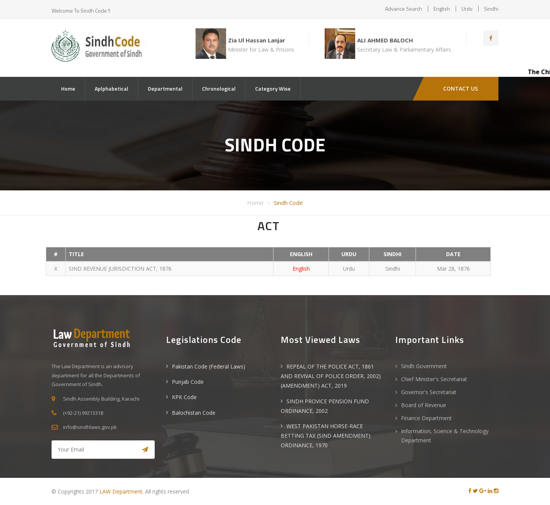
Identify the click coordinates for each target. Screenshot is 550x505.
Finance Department (426, 418)
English (442, 9)
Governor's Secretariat (428, 392)
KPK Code (184, 397)
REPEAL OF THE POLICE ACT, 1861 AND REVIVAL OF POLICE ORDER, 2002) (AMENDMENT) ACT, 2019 (331, 376)
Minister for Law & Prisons (261, 49)
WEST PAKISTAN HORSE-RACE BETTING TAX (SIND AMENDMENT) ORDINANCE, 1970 (325, 435)
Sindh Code (288, 202)
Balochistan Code (193, 412)
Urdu (466, 9)
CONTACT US (460, 88)
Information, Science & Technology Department (445, 435)
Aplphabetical (111, 88)
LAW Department (120, 491)
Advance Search (403, 9)
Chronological (219, 88)
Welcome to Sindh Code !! (81, 10)
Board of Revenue (423, 405)
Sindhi (491, 9)
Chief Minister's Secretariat (434, 379)
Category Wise (273, 88)
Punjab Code (188, 381)
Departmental (165, 88)
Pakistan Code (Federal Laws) (208, 366)
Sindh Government (424, 366)
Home (68, 88)
